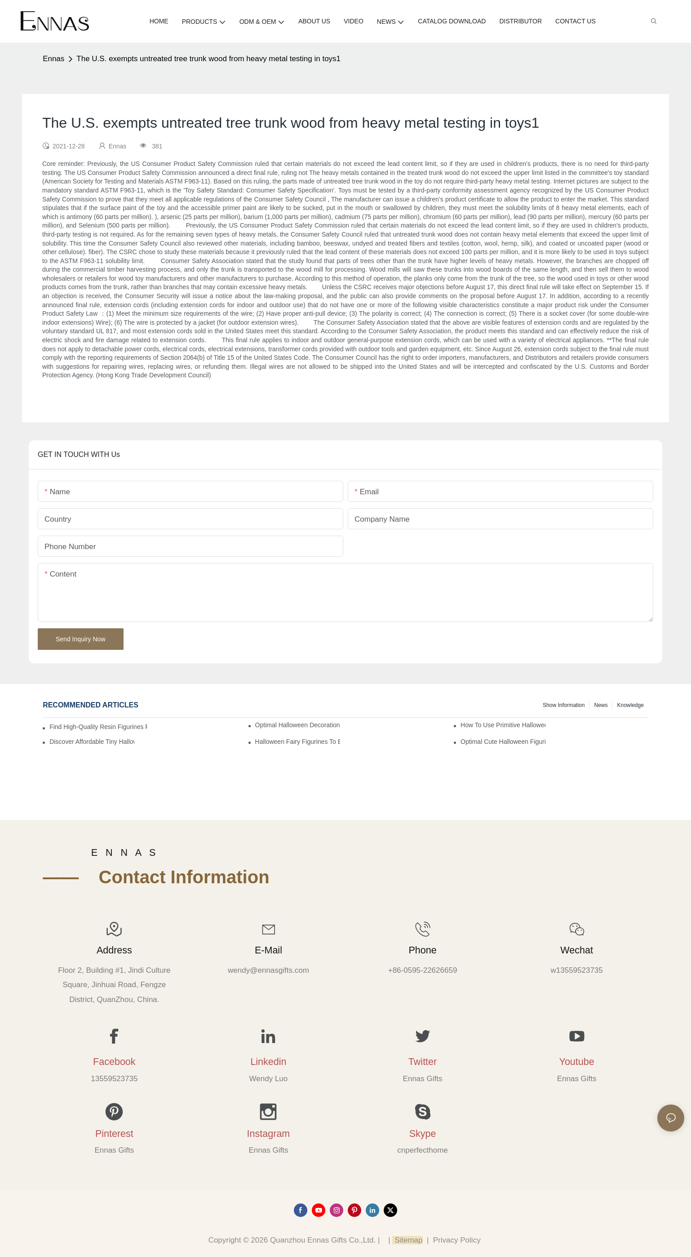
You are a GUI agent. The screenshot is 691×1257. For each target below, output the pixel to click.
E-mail (268, 950)
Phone (422, 950)
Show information (564, 705)
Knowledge (630, 705)
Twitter (422, 1061)
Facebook (114, 1061)
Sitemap (407, 1240)
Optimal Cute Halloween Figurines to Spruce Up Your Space (503, 741)
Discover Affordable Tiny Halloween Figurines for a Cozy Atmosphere (91, 741)
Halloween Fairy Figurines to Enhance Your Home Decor (297, 741)
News (600, 705)
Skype (422, 1133)
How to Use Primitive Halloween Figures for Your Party (503, 725)
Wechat (576, 950)
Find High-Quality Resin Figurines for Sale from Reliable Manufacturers (98, 726)
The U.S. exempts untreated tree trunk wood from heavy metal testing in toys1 (208, 58)
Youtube (576, 1061)
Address (114, 950)
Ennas (53, 58)
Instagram (268, 1133)
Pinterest (114, 1133)
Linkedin (268, 1061)
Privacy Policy (457, 1240)
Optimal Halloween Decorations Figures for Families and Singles (297, 725)
